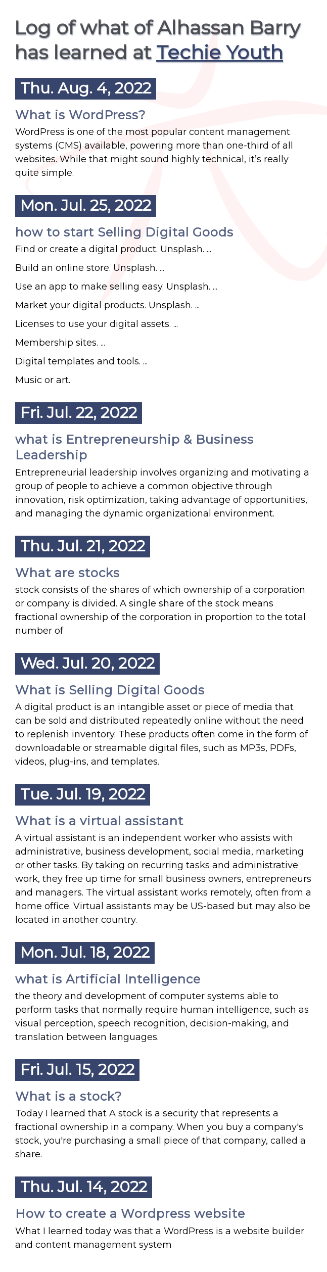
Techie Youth (219, 52)
